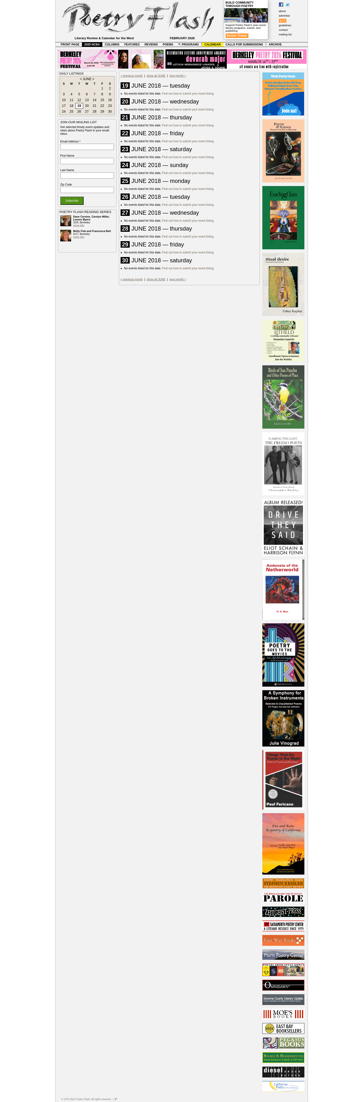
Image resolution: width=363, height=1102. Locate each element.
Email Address (70, 141)
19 (79, 106)
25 (72, 111)
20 (87, 106)
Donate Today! (237, 35)
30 (110, 111)
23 (110, 106)
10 (64, 100)
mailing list (285, 34)
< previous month (132, 75)
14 (95, 100)
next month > (177, 75)
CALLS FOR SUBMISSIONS (244, 44)
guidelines (285, 25)
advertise (284, 15)
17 (64, 106)
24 (64, 111)
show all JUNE (156, 75)
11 (72, 100)
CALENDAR (212, 44)
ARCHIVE (275, 44)
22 (102, 106)
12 (79, 100)
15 (102, 100)
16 (110, 100)
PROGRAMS (188, 44)
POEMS (168, 44)
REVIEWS (151, 44)
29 (102, 111)
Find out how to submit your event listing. (188, 93)
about (282, 11)
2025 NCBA (92, 44)
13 (87, 100)
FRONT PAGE (70, 44)
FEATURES (132, 44)
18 (72, 106)
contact (283, 29)
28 (95, 111)
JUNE (87, 79)
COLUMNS (112, 44)
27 (87, 111)
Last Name (67, 170)
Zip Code (66, 184)
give (282, 20)
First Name (67, 155)
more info (78, 225)
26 (79, 111)
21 (95, 106)
